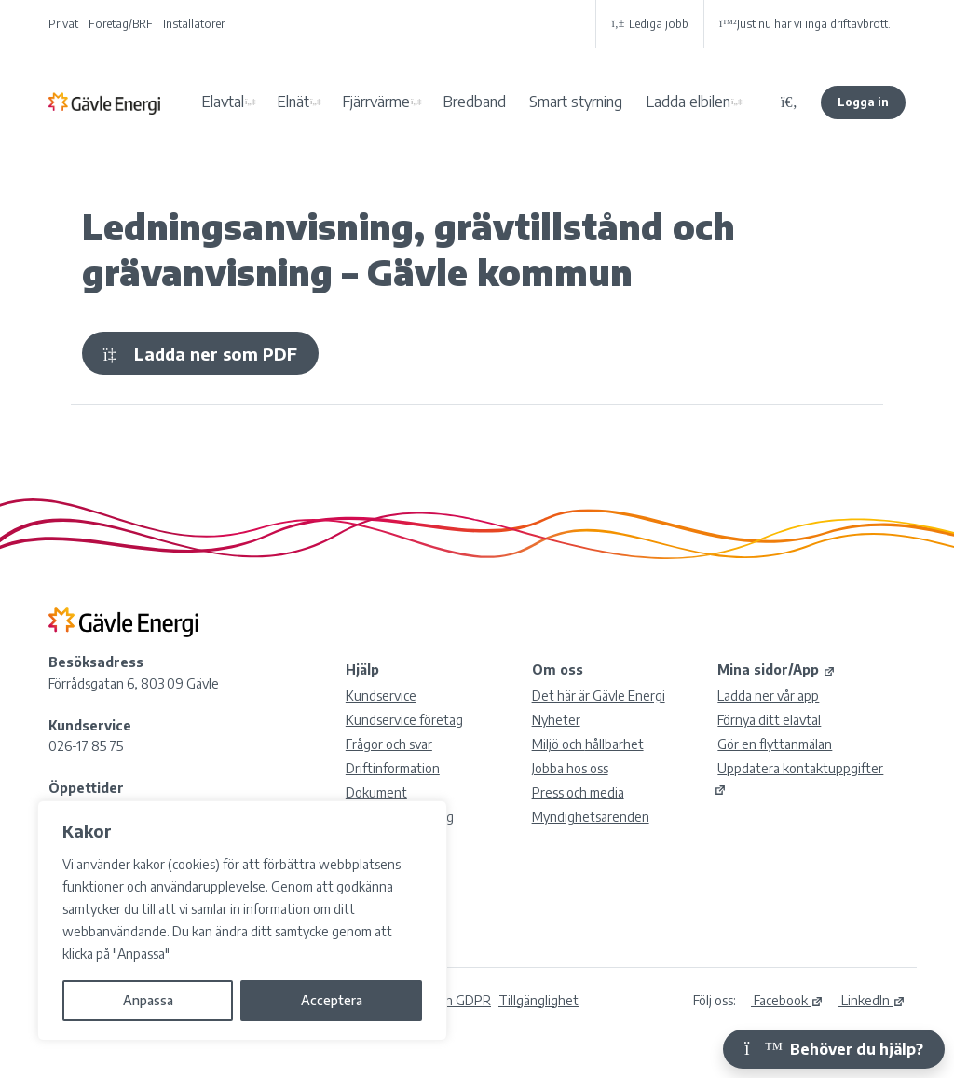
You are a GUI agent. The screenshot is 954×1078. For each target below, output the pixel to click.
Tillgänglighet (538, 1000)
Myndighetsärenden (590, 817)
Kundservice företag (404, 720)
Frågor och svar (389, 744)
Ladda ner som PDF (200, 353)
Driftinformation (393, 768)
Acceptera (331, 1000)
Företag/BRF (121, 24)
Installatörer (194, 24)
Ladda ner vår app (768, 695)
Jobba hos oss (570, 768)
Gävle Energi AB (104, 102)
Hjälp (362, 669)
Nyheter (556, 720)
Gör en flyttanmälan (774, 744)
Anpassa (148, 1000)
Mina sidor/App (776, 669)
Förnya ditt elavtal (769, 720)
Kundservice (381, 695)
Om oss (557, 669)
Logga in (863, 102)
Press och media (578, 792)
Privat (63, 24)
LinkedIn (872, 1000)
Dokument (376, 792)
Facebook (787, 1000)
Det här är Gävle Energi (598, 695)
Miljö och (588, 744)
